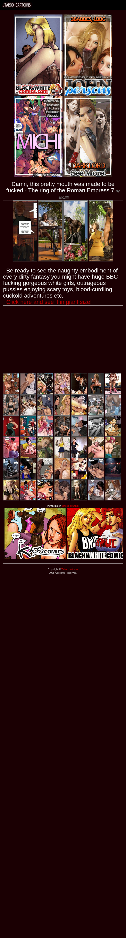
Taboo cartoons (69, 569)
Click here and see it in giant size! (49, 302)
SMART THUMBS (70, 506)
